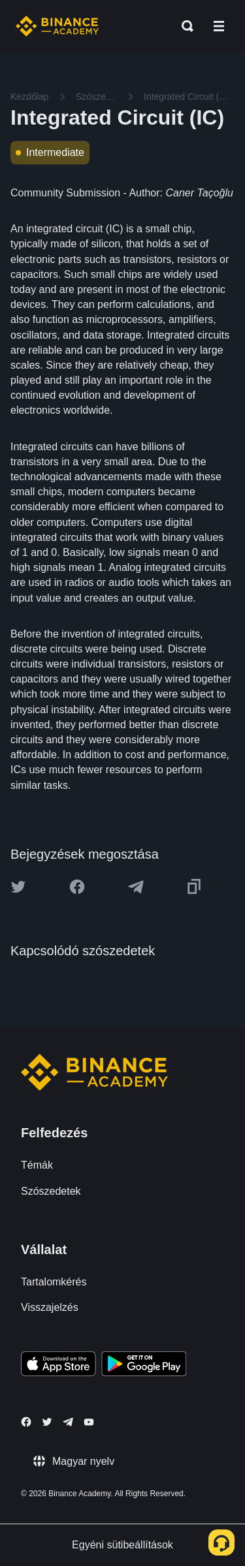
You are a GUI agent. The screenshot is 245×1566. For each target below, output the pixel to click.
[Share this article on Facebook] (77, 887)
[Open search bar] (183, 26)
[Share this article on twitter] (18, 887)
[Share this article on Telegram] (136, 887)
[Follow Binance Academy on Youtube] (89, 1422)
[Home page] (57, 26)
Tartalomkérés (53, 1281)
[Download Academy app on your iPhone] (58, 1365)
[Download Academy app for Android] (143, 1365)
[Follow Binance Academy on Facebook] (26, 1422)
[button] (219, 26)
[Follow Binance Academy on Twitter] (47, 1422)
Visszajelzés (49, 1307)
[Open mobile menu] (219, 26)
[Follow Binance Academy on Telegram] (68, 1421)
